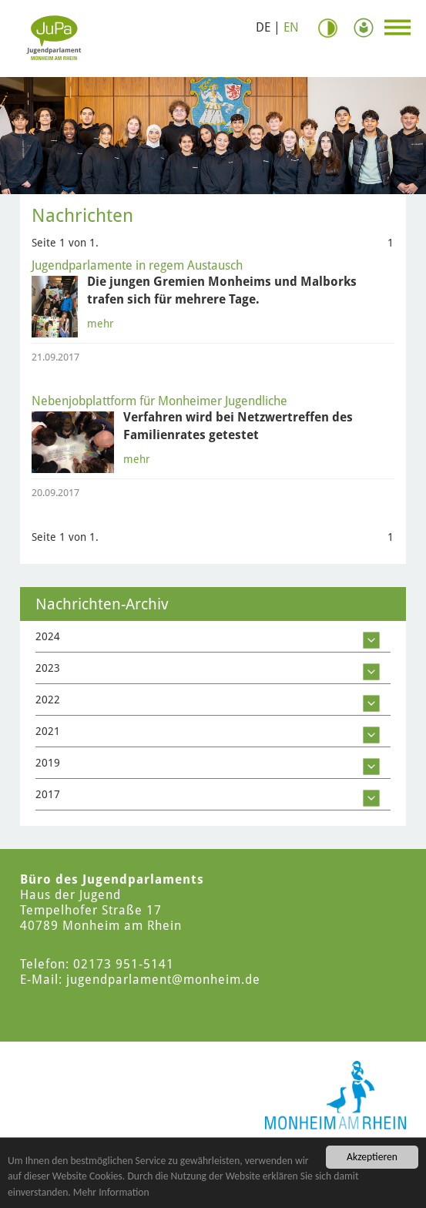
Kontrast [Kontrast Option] (333, 28)
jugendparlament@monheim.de (163, 979)
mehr (100, 323)
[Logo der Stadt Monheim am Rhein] (335, 1095)
